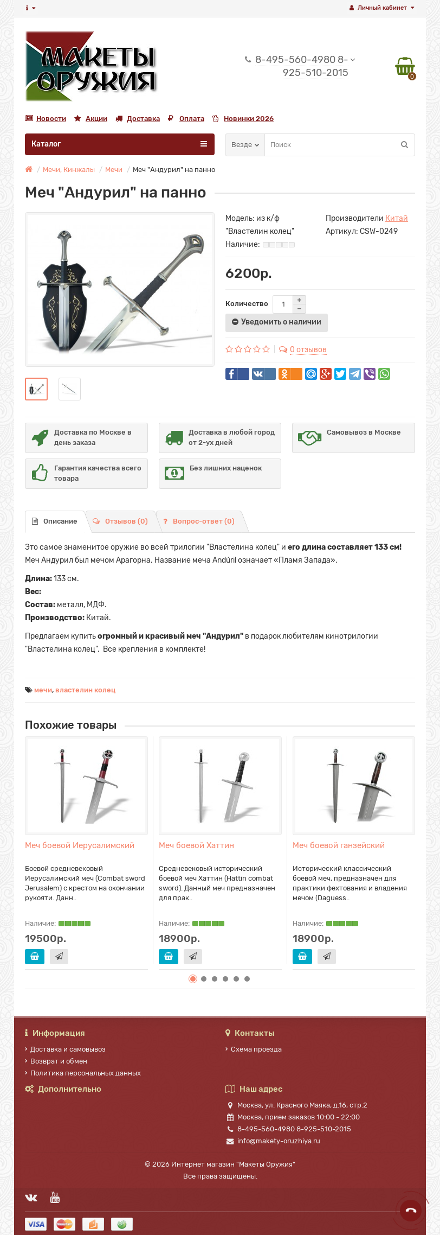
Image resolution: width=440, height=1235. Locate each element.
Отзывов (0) (120, 521)
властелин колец (85, 690)
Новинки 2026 (243, 118)
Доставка (137, 118)
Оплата (186, 118)
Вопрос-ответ (199, 521)
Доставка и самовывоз (65, 1049)
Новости (45, 118)
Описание (54, 521)
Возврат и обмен (56, 1061)
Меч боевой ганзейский (339, 845)
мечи (43, 690)
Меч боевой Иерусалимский (79, 845)
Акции (90, 118)
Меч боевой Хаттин (196, 845)
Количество (246, 304)
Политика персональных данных (83, 1073)
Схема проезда (253, 1049)
